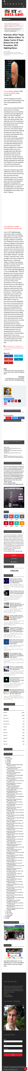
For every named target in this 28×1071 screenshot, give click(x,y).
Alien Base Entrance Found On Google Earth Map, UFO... (15, 853)
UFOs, (7, 54)
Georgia (6, 24)
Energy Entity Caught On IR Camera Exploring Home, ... (14, 832)
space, (22, 53)
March (8, 912)
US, (9, 54)
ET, (13, 52)
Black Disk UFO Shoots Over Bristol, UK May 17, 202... (14, 829)
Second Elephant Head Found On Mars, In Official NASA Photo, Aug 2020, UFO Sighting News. (17, 655)
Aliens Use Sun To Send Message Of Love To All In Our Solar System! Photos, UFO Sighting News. (16, 580)
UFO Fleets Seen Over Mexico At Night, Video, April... (14, 808)
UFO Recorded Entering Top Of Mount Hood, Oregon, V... (15, 858)
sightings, (18, 53)
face (6, 726)
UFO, (5, 54)
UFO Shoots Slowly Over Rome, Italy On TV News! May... (14, 871)
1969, (6, 52)
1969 (9, 23)
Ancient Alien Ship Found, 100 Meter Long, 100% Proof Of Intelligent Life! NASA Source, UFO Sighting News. (17, 629)
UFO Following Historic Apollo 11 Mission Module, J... (14, 784)
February (8, 913)
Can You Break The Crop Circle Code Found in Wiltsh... (14, 770)
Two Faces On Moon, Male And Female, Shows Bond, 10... (15, 877)
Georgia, (16, 52)
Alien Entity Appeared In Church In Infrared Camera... (14, 861)
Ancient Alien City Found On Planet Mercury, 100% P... (14, 821)
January (8, 915)
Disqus (14, 418)
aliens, (11, 52)
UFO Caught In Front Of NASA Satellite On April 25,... (13, 901)
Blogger (8, 418)
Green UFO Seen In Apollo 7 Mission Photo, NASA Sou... (14, 855)
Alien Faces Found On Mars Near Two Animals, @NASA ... (15, 909)
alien (12, 23)
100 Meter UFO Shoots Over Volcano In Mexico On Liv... (15, 837)
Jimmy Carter (11, 24)
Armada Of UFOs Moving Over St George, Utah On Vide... (14, 850)
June (7, 761)
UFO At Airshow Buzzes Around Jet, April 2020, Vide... (14, 805)
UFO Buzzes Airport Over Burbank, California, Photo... (14, 882)
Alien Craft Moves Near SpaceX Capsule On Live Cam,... (13, 768)
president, (9, 53)
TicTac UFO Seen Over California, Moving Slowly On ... (14, 874)
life (5, 729)
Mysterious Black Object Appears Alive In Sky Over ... (14, 879)
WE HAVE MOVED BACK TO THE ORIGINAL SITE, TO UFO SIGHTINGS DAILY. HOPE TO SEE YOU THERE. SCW (17, 691)
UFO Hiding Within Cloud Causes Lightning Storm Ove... (14, 792)
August (8, 758)
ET (18, 23)
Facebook (21, 418)
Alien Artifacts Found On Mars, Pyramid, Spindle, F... (13, 773)
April (7, 910)
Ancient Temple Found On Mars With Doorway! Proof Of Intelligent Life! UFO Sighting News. (16, 617)
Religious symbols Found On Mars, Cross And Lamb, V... (14, 778)
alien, (8, 52)
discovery (7, 724)
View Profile (8, 398)
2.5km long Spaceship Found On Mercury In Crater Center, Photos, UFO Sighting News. (17, 592)
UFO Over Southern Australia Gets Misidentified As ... (14, 794)
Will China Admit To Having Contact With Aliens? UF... (14, 906)
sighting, (14, 53)
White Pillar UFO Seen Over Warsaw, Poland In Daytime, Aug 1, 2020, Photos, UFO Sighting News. (17, 641)
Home (5, 23)
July (7, 760)
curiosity (7, 721)
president (17, 24)
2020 (6, 757)
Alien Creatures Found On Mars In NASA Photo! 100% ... (14, 800)
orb (6, 741)
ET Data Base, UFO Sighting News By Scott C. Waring (14, 1067)
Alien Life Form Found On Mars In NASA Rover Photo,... (14, 869)
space (14, 26)
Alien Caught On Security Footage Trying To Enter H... (14, 802)
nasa (6, 735)
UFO (18, 26)
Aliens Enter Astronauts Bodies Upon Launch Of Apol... (15, 887)
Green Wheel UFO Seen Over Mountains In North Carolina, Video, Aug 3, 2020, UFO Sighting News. (17, 679)
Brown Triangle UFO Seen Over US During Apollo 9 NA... (14, 789)
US (5, 27)
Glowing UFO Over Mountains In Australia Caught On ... (13, 845)
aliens (15, 23)
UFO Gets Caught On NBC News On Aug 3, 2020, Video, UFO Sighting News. (17, 668)
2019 (6, 916)
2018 (6, 918)
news (6, 738)
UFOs (21, 26)
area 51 (7, 718)
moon (6, 732)
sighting (6, 26)
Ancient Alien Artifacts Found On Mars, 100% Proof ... (14, 842)
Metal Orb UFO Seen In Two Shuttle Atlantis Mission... (14, 839)
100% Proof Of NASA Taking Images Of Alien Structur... (14, 765)
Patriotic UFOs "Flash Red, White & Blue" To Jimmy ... (14, 895)
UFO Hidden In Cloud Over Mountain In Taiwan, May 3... (14, 903)
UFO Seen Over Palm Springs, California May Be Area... (13, 786)
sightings (10, 26)
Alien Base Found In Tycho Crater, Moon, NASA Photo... (14, 890)
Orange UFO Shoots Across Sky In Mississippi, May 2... (14, 863)
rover (6, 744)
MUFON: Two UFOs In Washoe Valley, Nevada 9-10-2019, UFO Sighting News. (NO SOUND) (17, 605)
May (7, 763)
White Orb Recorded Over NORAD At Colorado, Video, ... (15, 797)
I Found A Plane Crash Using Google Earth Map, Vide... (14, 776)
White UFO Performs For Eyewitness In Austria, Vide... (14, 893)
